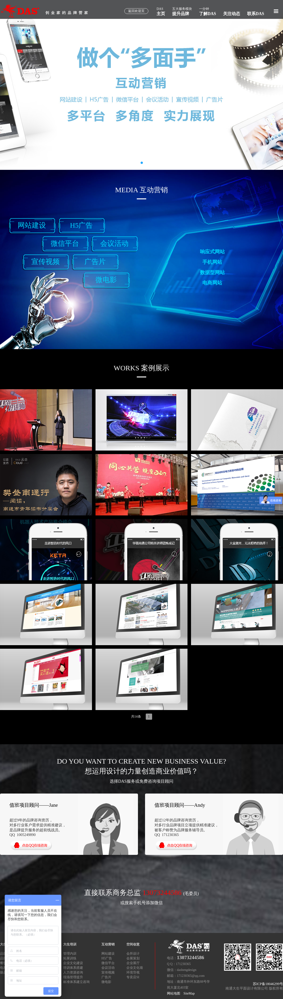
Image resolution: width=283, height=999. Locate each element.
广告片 (95, 261)
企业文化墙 (134, 968)
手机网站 (212, 262)
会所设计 (133, 953)
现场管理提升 (73, 977)
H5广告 (81, 225)
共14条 (136, 716)
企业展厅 (133, 963)
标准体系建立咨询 (76, 982)
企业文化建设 (73, 963)
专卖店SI (132, 977)
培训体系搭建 (73, 968)
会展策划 (133, 958)
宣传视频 (45, 261)
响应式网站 (212, 252)
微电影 (106, 280)
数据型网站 (212, 272)
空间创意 (133, 944)
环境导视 (133, 972)
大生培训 (69, 944)
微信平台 (65, 243)
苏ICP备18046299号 (268, 984)
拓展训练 (69, 958)
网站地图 (173, 993)
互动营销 (108, 944)
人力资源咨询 (73, 972)
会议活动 (114, 243)
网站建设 (32, 225)
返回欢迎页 (136, 11)
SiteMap (189, 993)
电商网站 (212, 283)
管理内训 (69, 953)
